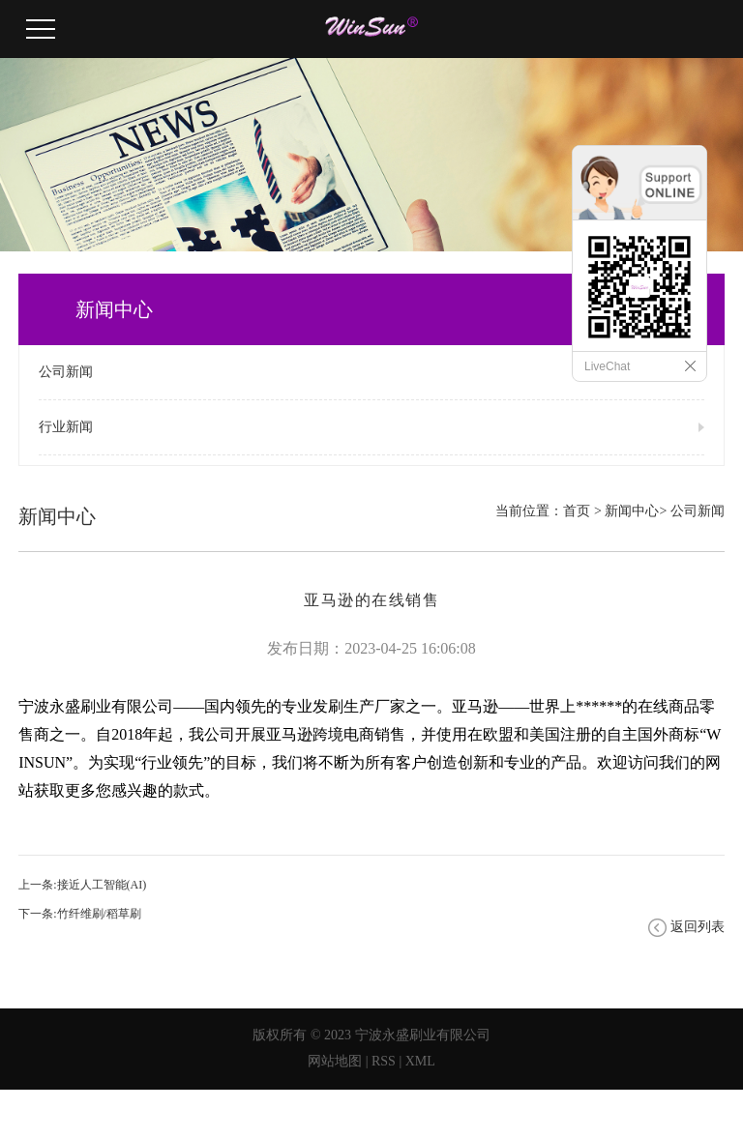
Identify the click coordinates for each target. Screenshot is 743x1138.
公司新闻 (66, 372)
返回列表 (697, 926)
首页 (576, 511)
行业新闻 (66, 427)
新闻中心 (632, 511)
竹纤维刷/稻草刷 (99, 913)
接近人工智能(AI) (102, 884)
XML (420, 1061)
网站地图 (335, 1061)
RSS (384, 1061)
